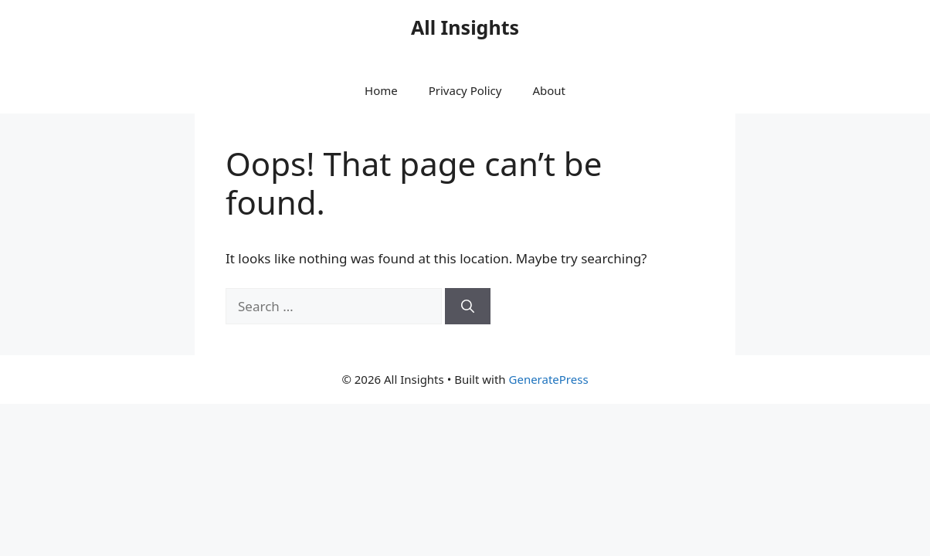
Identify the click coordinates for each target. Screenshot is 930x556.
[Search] (467, 306)
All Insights (465, 27)
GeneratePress (549, 379)
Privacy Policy (465, 90)
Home (381, 90)
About (548, 90)
